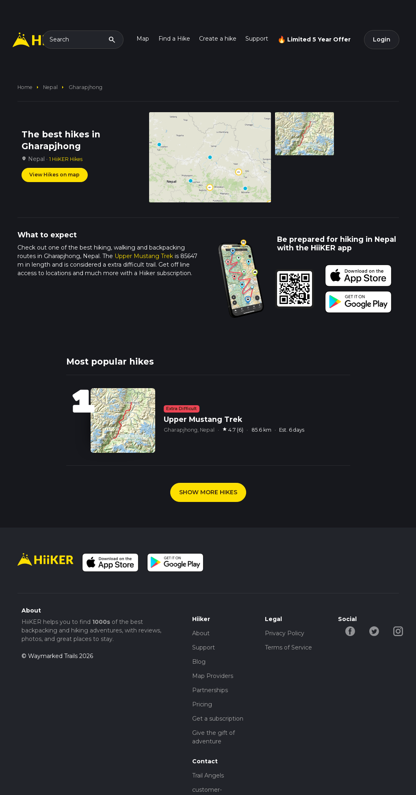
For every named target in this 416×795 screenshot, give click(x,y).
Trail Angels (208, 775)
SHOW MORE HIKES (208, 492)
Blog (199, 661)
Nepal (50, 87)
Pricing (202, 704)
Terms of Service (288, 647)
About (201, 633)
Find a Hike (174, 38)
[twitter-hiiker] (374, 630)
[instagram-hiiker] (398, 630)
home (24, 87)
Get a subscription (217, 718)
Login (381, 39)
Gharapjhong (85, 87)
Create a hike (217, 38)
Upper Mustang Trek (144, 256)
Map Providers (212, 676)
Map (142, 38)
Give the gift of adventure (213, 737)
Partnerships (210, 690)
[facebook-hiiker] (350, 630)
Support (256, 38)
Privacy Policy (284, 633)
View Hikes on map (54, 175)
